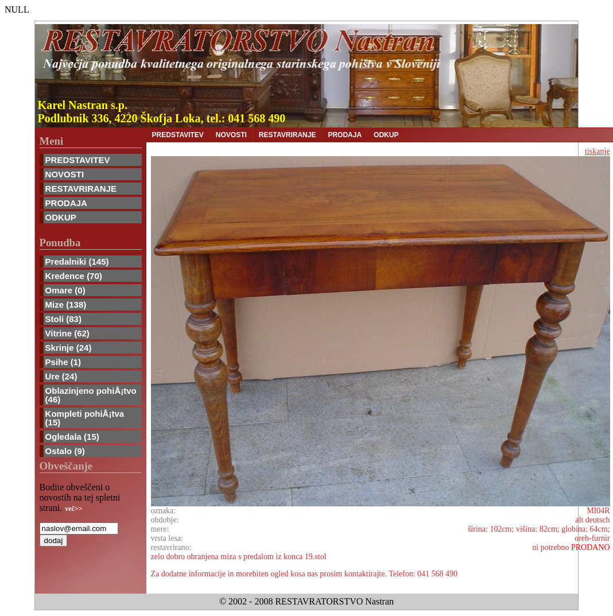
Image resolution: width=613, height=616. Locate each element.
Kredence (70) (73, 276)
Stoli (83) (63, 319)
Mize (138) (66, 304)
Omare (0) (65, 290)
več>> (73, 509)
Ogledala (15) (72, 436)
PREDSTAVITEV (77, 160)
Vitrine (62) (67, 333)
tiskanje (597, 151)
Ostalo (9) (65, 451)
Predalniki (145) (77, 261)
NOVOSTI (64, 174)
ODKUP (60, 217)
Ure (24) (61, 376)
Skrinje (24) (68, 347)
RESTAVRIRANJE (81, 188)
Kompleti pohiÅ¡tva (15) (85, 418)
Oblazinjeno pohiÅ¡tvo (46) (91, 395)
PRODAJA (66, 203)
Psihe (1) (63, 362)
